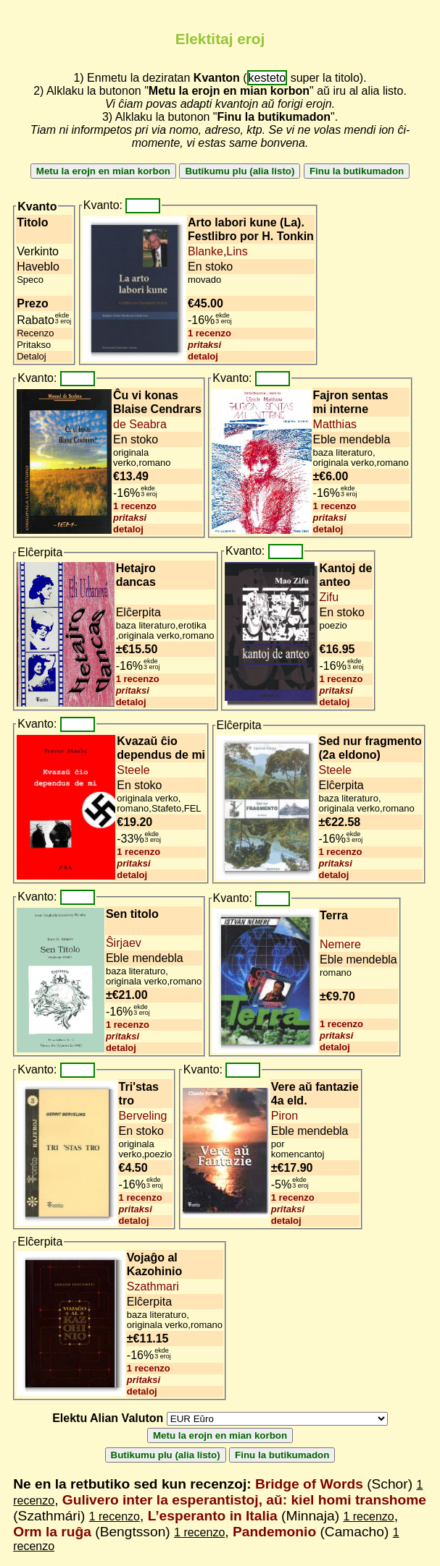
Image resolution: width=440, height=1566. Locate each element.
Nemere (340, 944)
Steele (133, 770)
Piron (284, 1116)
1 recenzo (209, 333)
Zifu (329, 597)
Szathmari (153, 1286)
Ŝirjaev (123, 943)
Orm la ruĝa (52, 1531)
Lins (236, 251)
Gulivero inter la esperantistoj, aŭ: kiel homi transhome (244, 1499)
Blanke (205, 251)
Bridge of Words (309, 1483)
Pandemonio (274, 1531)
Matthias (335, 424)
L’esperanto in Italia (213, 1515)
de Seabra (140, 424)
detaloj (203, 356)
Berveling (143, 1116)
